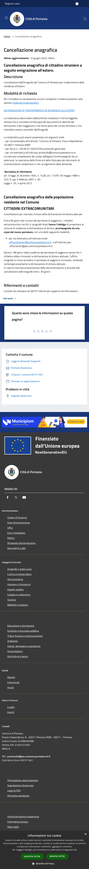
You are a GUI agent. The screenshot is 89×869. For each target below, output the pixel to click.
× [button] (85, 834)
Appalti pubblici (15, 589)
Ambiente (12, 641)
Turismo (11, 600)
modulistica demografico (26, 103)
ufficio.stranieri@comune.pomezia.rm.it (30, 242)
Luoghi (11, 707)
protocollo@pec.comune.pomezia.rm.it (28, 756)
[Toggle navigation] (6, 18)
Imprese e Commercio (19, 584)
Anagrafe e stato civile (19, 569)
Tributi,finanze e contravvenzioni (25, 636)
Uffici (10, 528)
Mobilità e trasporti (17, 605)
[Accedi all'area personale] (77, 3)
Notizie (11, 677)
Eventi (10, 712)
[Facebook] (7, 497)
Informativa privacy (17, 822)
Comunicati (13, 682)
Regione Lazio (12, 3)
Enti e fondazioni (16, 533)
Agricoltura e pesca (17, 656)
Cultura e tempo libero (19, 574)
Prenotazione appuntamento (22, 780)
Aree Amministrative (18, 522)
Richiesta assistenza (18, 796)
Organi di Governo (17, 517)
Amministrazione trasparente (23, 816)
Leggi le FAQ (14, 790)
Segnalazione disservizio (20, 785)
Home (7, 36)
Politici (11, 538)
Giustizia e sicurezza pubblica (23, 631)
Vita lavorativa (15, 579)
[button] (44, 863)
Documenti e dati (16, 548)
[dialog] (44, 850)
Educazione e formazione (20, 626)
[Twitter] (16, 497)
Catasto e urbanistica (18, 594)
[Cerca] (85, 19)
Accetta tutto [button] (32, 856)
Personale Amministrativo (21, 543)
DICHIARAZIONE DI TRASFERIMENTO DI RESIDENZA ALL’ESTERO (39, 110)
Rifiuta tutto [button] (57, 856)
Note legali (13, 827)
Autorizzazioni (15, 651)
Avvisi (10, 687)
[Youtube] (24, 497)
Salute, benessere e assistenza (23, 646)
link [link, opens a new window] (75, 849)
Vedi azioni (10, 298)
